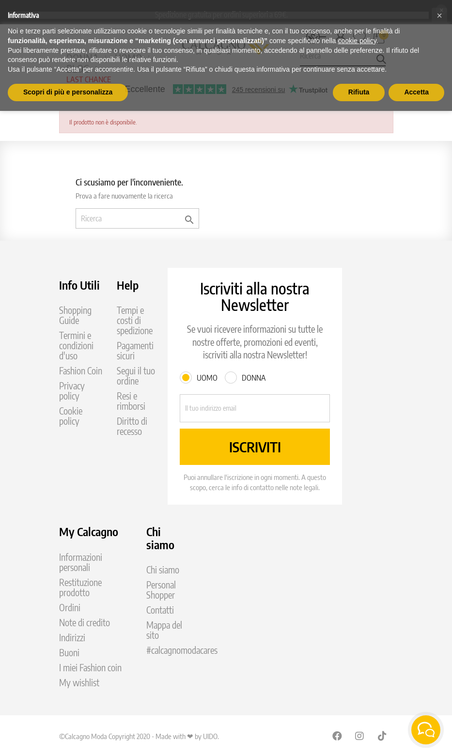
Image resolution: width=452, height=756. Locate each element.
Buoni (69, 652)
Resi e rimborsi (131, 401)
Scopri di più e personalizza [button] (67, 92)
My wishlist (79, 682)
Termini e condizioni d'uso (76, 345)
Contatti (160, 610)
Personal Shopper (161, 590)
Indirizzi (72, 637)
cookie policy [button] (357, 41)
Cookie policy (70, 416)
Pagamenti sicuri (135, 350)
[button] (439, 15)
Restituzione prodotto (80, 587)
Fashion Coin (80, 370)
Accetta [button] (416, 92)
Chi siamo (162, 569)
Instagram (360, 735)
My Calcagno (88, 531)
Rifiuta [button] (359, 92)
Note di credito (84, 622)
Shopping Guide (75, 315)
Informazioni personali (80, 562)
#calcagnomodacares (182, 650)
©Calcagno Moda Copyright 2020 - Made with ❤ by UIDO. (139, 736)
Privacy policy (72, 390)
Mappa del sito (164, 630)
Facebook (337, 735)
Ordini (69, 607)
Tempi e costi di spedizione (135, 320)
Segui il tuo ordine (136, 375)
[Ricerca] (137, 218)
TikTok (382, 735)
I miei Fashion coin (90, 667)
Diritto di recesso (132, 426)
